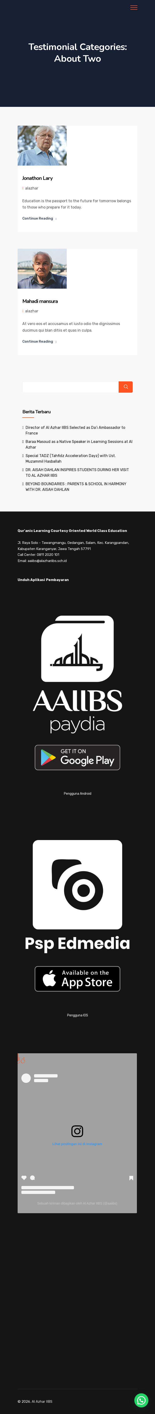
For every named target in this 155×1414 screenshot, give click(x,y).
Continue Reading (37, 218)
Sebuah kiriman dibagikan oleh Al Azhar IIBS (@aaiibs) (77, 1203)
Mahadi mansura (40, 301)
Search (126, 386)
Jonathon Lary (37, 178)
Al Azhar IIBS (42, 1401)
